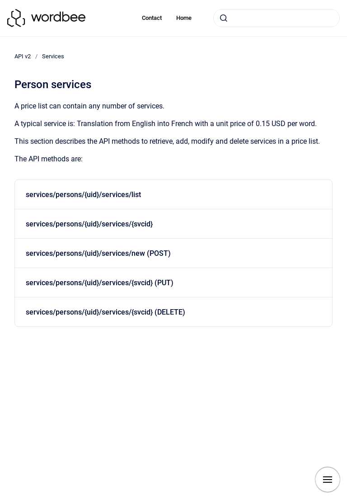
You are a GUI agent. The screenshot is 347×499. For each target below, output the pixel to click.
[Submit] (223, 18)
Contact (152, 17)
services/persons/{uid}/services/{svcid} (89, 224)
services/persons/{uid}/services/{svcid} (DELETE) (105, 312)
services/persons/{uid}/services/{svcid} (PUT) (100, 282)
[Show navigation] (327, 479)
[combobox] (276, 18)
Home (184, 17)
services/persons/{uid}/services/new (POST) (98, 253)
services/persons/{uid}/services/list (83, 194)
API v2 (22, 56)
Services (53, 56)
